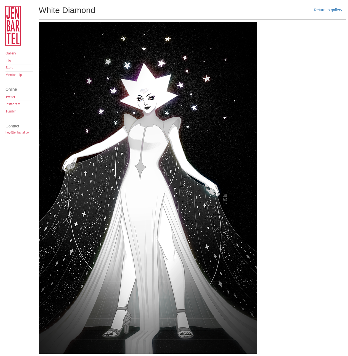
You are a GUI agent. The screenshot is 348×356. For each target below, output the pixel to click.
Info (8, 60)
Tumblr (11, 111)
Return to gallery (328, 10)
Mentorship (14, 75)
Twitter (10, 97)
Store (10, 68)
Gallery (11, 53)
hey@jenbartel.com (18, 132)
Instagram (13, 104)
